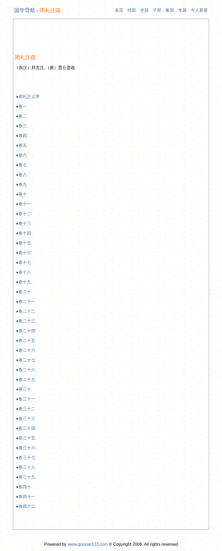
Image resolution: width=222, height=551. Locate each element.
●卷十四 (23, 233)
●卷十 (21, 194)
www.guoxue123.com (88, 544)
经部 (131, 10)
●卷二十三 (25, 321)
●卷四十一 (25, 496)
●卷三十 (23, 389)
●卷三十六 (25, 448)
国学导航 (24, 10)
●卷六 (21, 155)
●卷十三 (23, 223)
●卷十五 (23, 243)
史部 (144, 10)
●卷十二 (23, 213)
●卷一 (21, 106)
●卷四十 (23, 487)
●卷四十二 (25, 506)
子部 (157, 10)
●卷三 (21, 126)
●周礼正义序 (28, 96)
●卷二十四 (25, 330)
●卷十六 (23, 252)
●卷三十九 (25, 477)
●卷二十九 (25, 379)
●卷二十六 (25, 350)
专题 (182, 10)
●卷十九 (23, 282)
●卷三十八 (25, 467)
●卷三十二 (25, 409)
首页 (119, 10)
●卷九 (21, 184)
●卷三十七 (25, 457)
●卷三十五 (25, 438)
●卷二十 (23, 291)
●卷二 (21, 116)
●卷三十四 (25, 428)
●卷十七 (23, 262)
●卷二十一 (25, 301)
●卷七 (21, 165)
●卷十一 (23, 204)
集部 (170, 10)
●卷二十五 (25, 340)
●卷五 (21, 145)
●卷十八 (23, 272)
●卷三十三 (25, 418)
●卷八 (21, 174)
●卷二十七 (25, 360)
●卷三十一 (25, 399)
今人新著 (199, 10)
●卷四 (21, 135)
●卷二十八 (25, 370)
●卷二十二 (25, 311)
